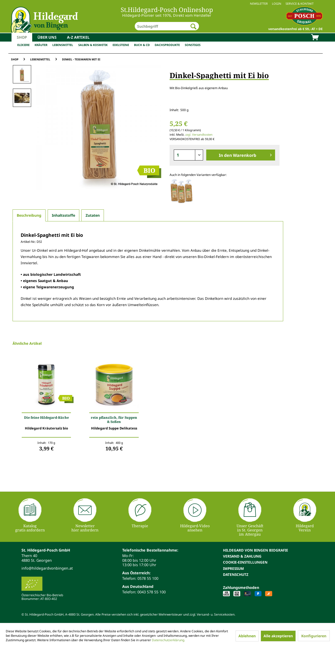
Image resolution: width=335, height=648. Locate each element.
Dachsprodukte (167, 45)
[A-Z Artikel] (78, 37)
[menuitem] (167, 3)
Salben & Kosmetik (93, 45)
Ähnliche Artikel (27, 343)
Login (276, 3)
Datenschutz (235, 574)
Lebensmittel (62, 45)
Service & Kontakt (300, 3)
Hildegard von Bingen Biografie (255, 550)
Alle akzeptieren (278, 635)
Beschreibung (29, 215)
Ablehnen (247, 635)
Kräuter (41, 45)
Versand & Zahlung (242, 556)
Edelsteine (121, 45)
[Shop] (22, 37)
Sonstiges (192, 45)
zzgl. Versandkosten (199, 134)
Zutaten (93, 215)
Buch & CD (142, 45)
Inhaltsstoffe (63, 215)
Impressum (233, 568)
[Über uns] (47, 37)
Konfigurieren (313, 635)
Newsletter (259, 3)
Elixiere (23, 45)
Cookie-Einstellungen (245, 562)
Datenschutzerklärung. (168, 640)
